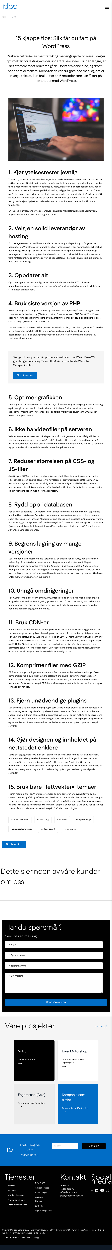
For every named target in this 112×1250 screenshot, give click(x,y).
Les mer (101, 1026)
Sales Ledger (41, 1192)
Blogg (35, 1237)
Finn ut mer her (25, 375)
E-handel (12, 1190)
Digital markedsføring (17, 1204)
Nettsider (12, 1185)
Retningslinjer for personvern (12, 1237)
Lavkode (39, 1206)
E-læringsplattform (16, 1200)
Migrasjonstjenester (44, 1210)
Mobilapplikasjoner (16, 1195)
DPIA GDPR (40, 1183)
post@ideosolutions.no (72, 1195)
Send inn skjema (94, 1146)
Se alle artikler (14, 844)
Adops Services (42, 1188)
